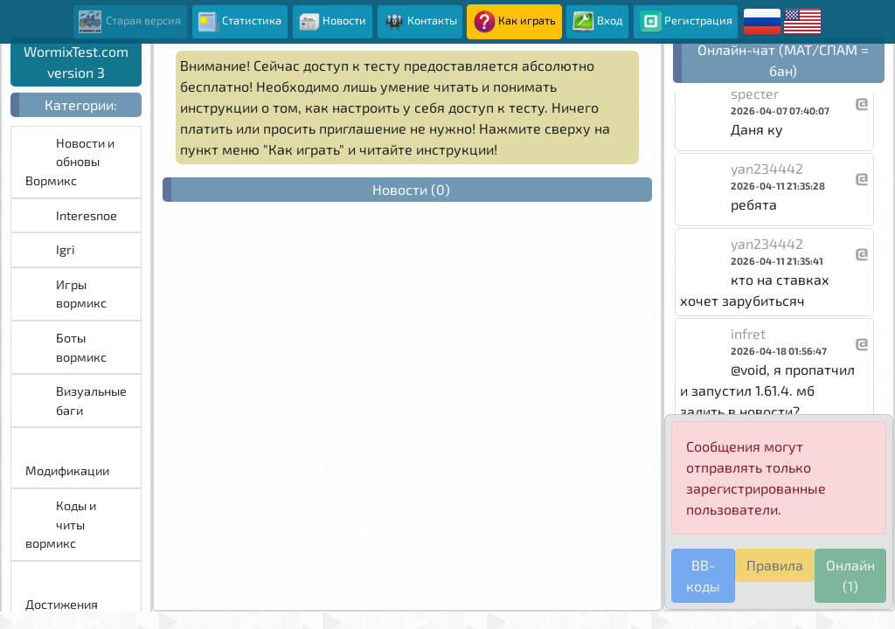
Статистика (239, 21)
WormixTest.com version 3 (76, 61)
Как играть (515, 21)
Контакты (420, 21)
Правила (774, 564)
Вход (597, 21)
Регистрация (686, 21)
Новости (332, 21)
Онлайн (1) (850, 575)
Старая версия (130, 21)
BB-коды (703, 575)
